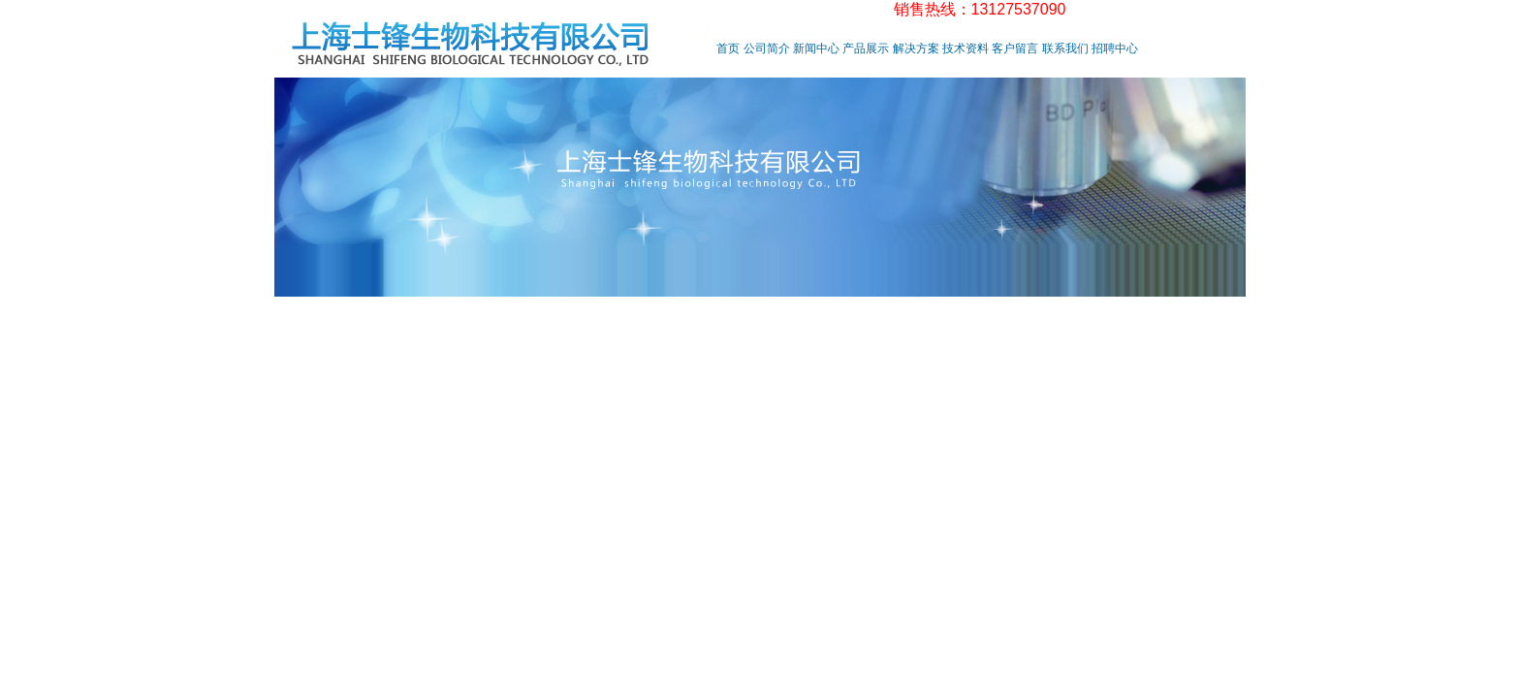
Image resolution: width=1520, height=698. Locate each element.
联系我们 (1065, 48)
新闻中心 (816, 48)
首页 (728, 48)
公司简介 (767, 48)
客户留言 (1015, 48)
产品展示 (865, 48)
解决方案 (916, 48)
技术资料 (965, 48)
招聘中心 (1115, 48)
